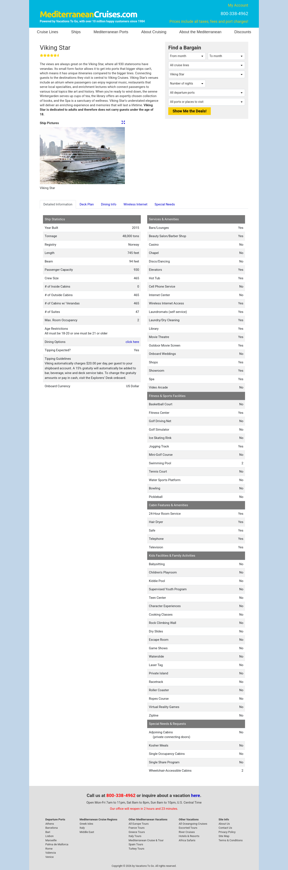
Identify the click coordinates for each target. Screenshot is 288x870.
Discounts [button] (242, 32)
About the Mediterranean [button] (200, 32)
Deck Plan (87, 204)
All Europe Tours (139, 823)
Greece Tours (137, 832)
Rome (49, 848)
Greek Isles (86, 823)
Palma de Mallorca (56, 844)
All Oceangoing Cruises (193, 823)
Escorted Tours (188, 827)
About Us (224, 823)
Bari (47, 832)
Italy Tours (135, 836)
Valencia (50, 852)
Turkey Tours (136, 848)
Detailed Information (57, 204)
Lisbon (49, 836)
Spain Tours (136, 844)
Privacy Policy (226, 832)
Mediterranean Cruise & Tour (146, 840)
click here (132, 342)
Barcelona (51, 827)
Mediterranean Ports (111, 32)
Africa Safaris (187, 840)
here (195, 795)
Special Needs (165, 204)
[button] (46, 155)
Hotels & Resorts (189, 836)
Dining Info (108, 204)
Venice (49, 857)
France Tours (137, 827)
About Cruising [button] (153, 32)
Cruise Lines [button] (47, 32)
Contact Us (225, 827)
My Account (238, 5)
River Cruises (187, 832)
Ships (76, 32)
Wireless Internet (135, 204)
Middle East (87, 832)
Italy (82, 827)
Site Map (223, 836)
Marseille (51, 840)
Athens (49, 823)
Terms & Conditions (230, 840)
